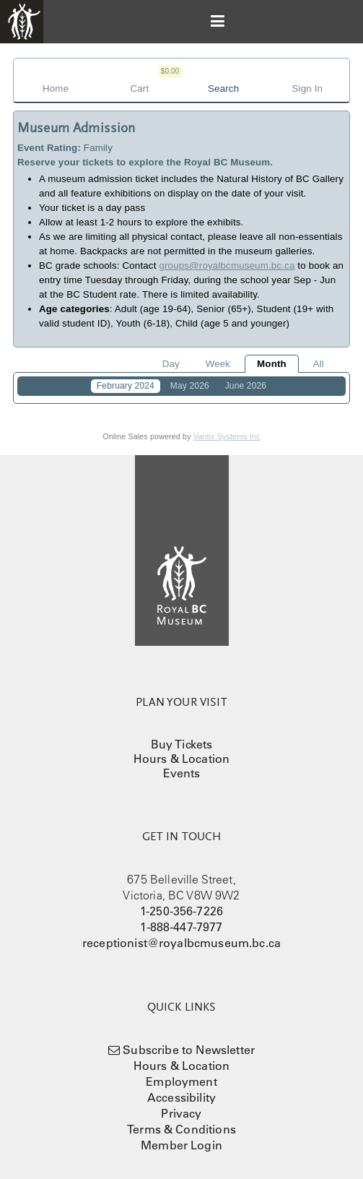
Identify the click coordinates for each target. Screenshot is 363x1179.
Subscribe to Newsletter (189, 1049)
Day (171, 363)
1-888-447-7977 (181, 927)
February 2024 (125, 386)
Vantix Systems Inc (227, 436)
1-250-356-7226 (181, 911)
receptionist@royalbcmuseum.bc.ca (181, 943)
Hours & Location (182, 758)
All (318, 363)
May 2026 (189, 386)
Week (218, 363)
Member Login (181, 1145)
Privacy (181, 1113)
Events (182, 773)
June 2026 (246, 386)
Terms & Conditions (181, 1129)
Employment (181, 1081)
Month (272, 363)
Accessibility (181, 1097)
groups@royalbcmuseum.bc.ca (226, 265)
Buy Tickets (182, 744)
